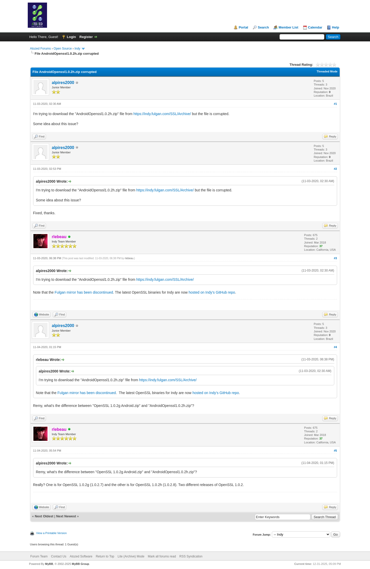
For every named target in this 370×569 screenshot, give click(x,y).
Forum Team (39, 556)
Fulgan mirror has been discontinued (84, 292)
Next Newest (66, 516)
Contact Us (58, 556)
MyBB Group (80, 563)
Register (86, 37)
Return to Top (105, 556)
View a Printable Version (51, 533)
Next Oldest (44, 516)
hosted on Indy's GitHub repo (212, 292)
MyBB (49, 563)
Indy (77, 48)
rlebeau (129, 258)
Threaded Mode (327, 71)
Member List (288, 27)
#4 (335, 347)
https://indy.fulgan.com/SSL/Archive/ (162, 114)
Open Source (63, 48)
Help (335, 27)
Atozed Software (81, 556)
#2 (335, 168)
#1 (335, 103)
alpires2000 (63, 82)
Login (71, 37)
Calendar (315, 27)
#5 (335, 450)
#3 (335, 258)
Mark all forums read (162, 556)
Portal (243, 27)
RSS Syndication (190, 556)
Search (263, 27)
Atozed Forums (40, 48)
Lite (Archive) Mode (131, 556)
